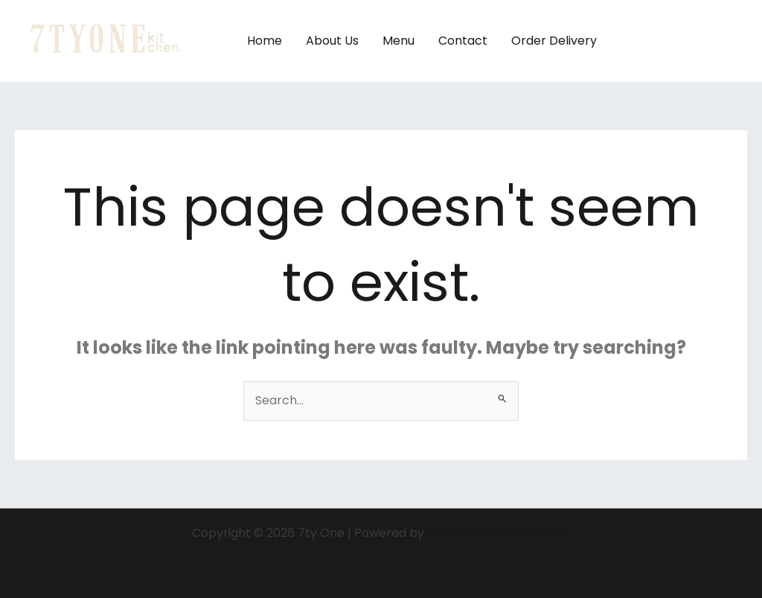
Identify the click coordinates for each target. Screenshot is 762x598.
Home (264, 40)
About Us (332, 40)
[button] (685, 41)
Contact (462, 40)
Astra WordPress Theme (499, 532)
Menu (398, 40)
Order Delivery (554, 40)
